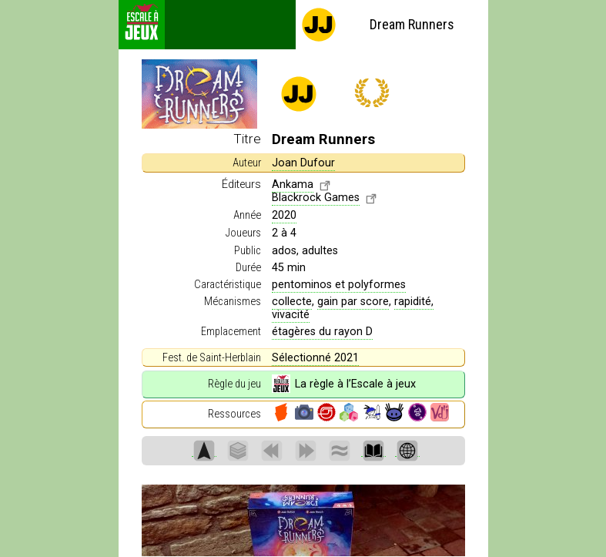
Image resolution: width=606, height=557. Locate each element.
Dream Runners (377, 24)
